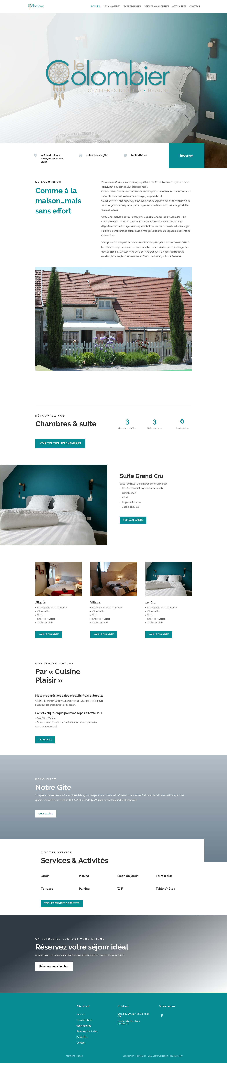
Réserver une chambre (54, 966)
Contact (81, 1042)
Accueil (81, 1014)
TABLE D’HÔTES (132, 6)
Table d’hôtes (84, 1025)
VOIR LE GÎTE (46, 813)
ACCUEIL (95, 6)
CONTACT (194, 6)
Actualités (82, 1037)
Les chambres (84, 1020)
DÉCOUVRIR (45, 739)
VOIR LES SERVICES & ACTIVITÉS (61, 903)
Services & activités (87, 1031)
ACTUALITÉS (179, 6)
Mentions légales (74, 1056)
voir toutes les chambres (60, 443)
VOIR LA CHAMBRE (133, 520)
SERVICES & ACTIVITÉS (156, 6)
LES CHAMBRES (112, 6)
